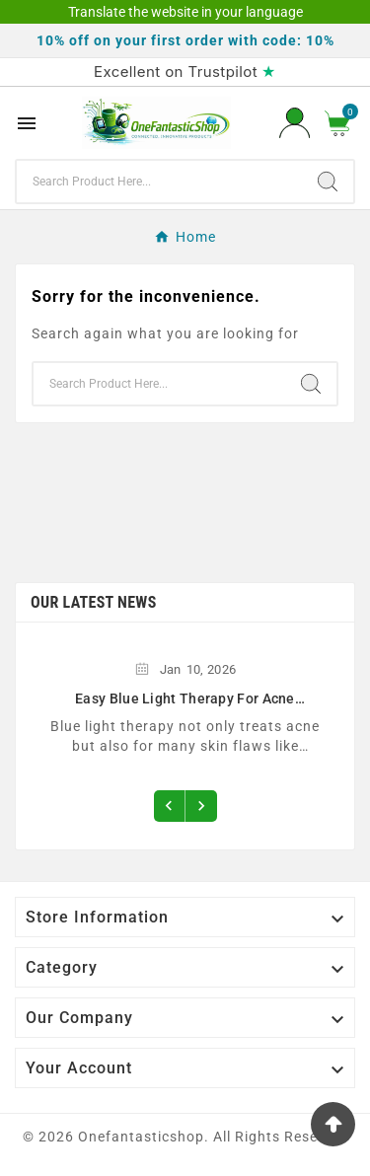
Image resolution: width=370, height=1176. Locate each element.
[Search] (159, 181)
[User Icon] (294, 123)
